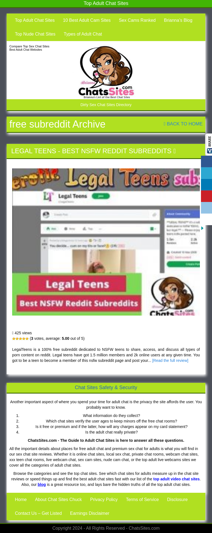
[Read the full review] (170, 360)
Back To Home (183, 123)
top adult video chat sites (176, 479)
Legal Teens (33, 151)
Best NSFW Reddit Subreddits (117, 151)
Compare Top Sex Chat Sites (29, 46)
